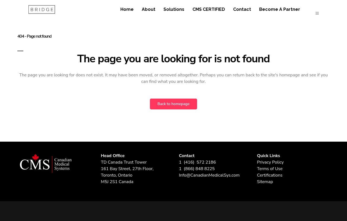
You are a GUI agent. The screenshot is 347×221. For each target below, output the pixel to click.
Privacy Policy (270, 162)
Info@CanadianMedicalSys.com (209, 175)
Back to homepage (173, 103)
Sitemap (265, 182)
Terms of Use (269, 169)
